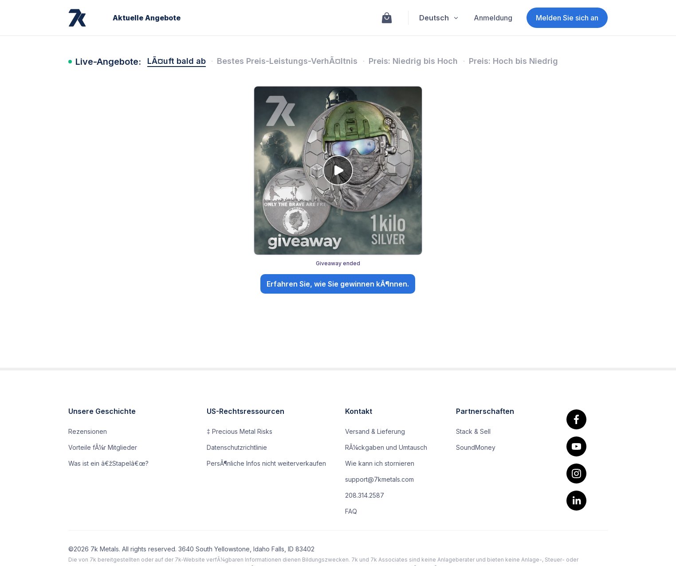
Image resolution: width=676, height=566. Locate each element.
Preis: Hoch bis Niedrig (513, 61)
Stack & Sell (473, 431)
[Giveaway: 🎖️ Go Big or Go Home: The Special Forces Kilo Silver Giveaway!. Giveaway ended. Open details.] (338, 191)
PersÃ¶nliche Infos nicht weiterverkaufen (266, 463)
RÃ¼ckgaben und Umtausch (386, 447)
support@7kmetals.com (379, 479)
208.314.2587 (364, 495)
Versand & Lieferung (375, 431)
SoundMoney (475, 447)
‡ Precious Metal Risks (239, 431)
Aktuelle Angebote (147, 17)
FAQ (351, 511)
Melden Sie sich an (567, 17)
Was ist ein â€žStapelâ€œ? (108, 463)
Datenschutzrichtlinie (237, 447)
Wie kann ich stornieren (379, 463)
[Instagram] (576, 473)
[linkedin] (576, 501)
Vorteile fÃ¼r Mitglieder (102, 447)
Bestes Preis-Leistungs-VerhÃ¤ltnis (287, 61)
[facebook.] (576, 419)
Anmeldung (493, 17)
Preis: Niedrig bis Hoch (413, 61)
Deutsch (439, 17)
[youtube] (576, 446)
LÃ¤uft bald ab (176, 61)
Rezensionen (87, 431)
